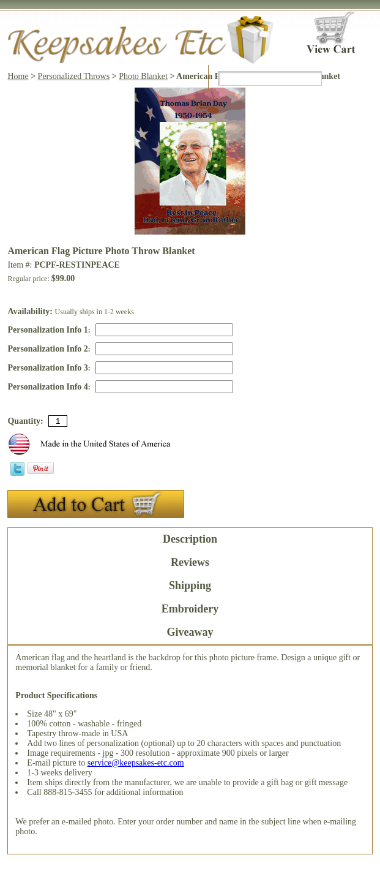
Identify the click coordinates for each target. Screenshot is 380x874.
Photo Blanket (143, 76)
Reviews (190, 562)
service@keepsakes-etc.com (136, 762)
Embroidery (190, 609)
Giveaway (189, 632)
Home (17, 76)
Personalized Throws (74, 76)
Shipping (190, 585)
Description (190, 539)
